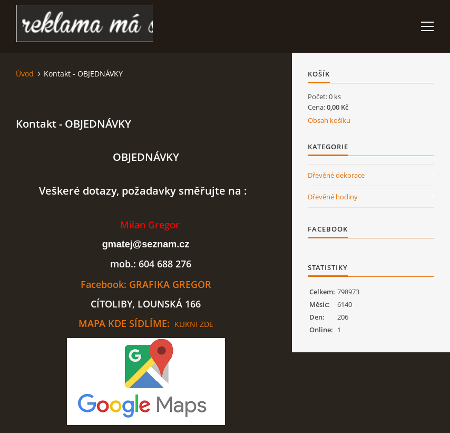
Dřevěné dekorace (336, 175)
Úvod (25, 74)
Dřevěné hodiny (333, 196)
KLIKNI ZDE (193, 324)
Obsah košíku (329, 120)
